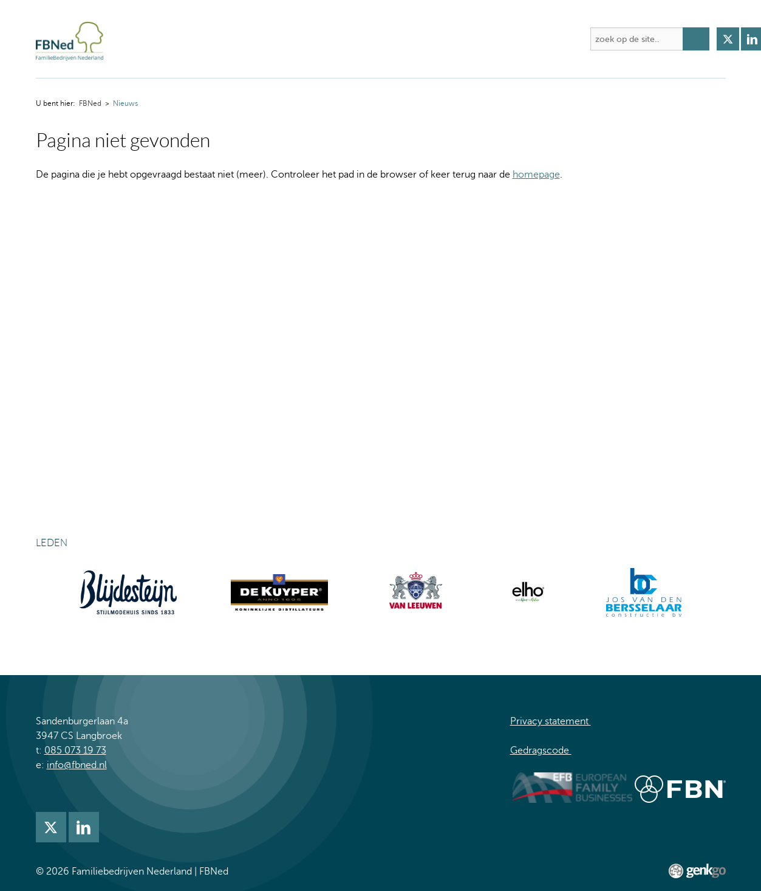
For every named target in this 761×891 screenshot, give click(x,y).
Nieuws (432, 38)
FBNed (137, 39)
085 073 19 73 (75, 750)
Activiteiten (259, 38)
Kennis (382, 38)
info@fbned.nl (77, 765)
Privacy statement (550, 721)
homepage (536, 174)
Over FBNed (189, 38)
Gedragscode (541, 750)
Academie (326, 38)
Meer (559, 38)
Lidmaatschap (498, 38)
